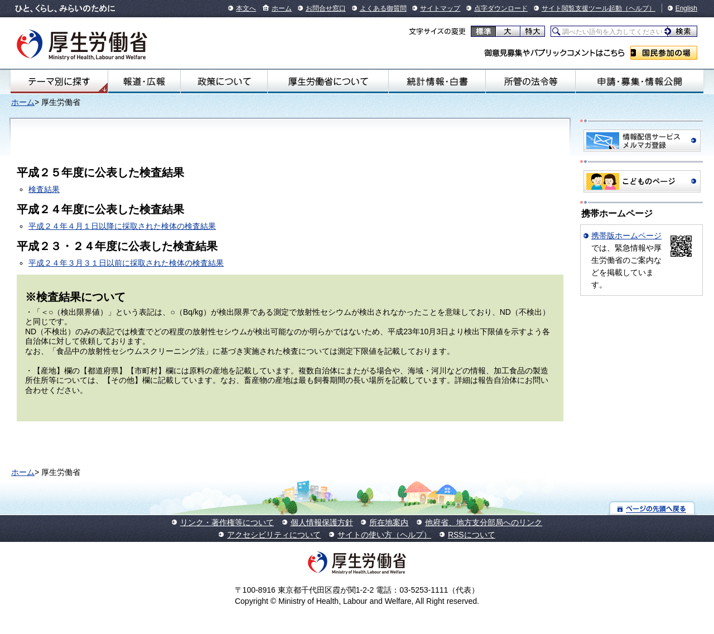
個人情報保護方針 (322, 522)
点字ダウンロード (501, 8)
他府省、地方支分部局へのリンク (483, 522)
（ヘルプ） (638, 8)
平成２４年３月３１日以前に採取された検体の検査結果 (126, 262)
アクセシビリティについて (274, 534)
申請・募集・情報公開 (639, 81)
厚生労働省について (328, 81)
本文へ (246, 8)
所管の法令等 (530, 81)
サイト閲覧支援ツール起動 (582, 8)
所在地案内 (388, 522)
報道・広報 (144, 81)
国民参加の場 (663, 53)
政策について (224, 81)
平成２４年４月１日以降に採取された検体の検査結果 (122, 226)
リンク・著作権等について (227, 522)
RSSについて (471, 534)
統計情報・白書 (437, 81)
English (686, 8)
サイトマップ (440, 8)
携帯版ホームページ (626, 235)
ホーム (282, 8)
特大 (532, 31)
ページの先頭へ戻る (652, 508)
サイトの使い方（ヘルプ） (384, 534)
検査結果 (44, 189)
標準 (483, 31)
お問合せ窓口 (326, 8)
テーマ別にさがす (59, 81)
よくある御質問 (383, 8)
